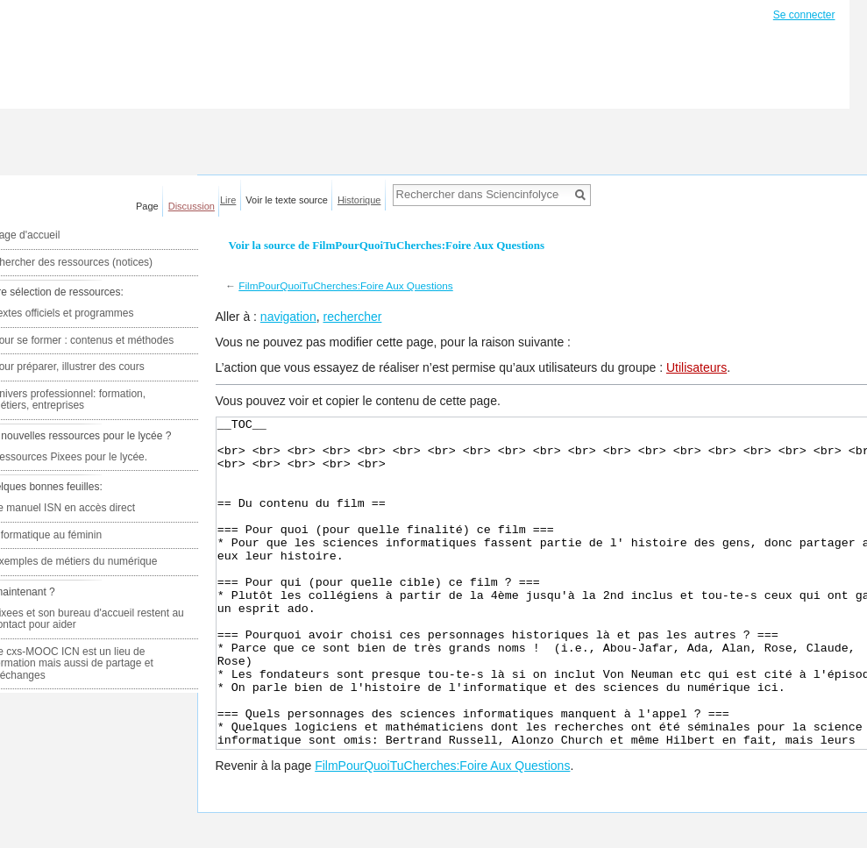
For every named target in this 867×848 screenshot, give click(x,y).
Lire (228, 200)
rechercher (352, 317)
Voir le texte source (286, 200)
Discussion (191, 206)
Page (147, 206)
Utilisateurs (696, 367)
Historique (359, 200)
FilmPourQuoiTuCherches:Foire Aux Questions (345, 285)
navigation (288, 317)
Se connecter (804, 15)
